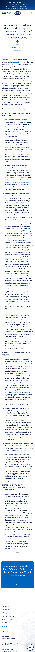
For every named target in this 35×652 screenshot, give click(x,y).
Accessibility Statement (8, 638)
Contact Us (5, 631)
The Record (5, 606)
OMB (17, 44)
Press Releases (17, 51)
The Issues (5, 609)
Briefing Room (17, 47)
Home (4, 603)
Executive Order (19, 62)
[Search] (31, 13)
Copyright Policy (6, 636)
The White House (7, 622)
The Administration (8, 616)
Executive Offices (8, 619)
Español (4, 626)
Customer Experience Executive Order (18, 182)
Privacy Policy (5, 633)
